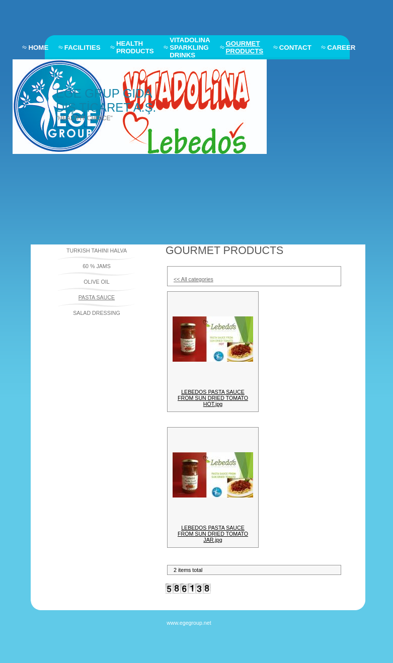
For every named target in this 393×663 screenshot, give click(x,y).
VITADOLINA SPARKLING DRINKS (190, 47)
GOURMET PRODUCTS (244, 47)
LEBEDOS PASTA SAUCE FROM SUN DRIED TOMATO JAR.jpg (213, 534)
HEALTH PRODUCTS (135, 47)
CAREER (341, 47)
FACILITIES (82, 47)
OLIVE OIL (97, 282)
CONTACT (295, 47)
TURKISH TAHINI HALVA (96, 250)
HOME (38, 47)
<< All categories (193, 279)
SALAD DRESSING (96, 313)
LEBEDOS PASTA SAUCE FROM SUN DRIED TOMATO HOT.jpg (213, 398)
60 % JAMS (97, 266)
